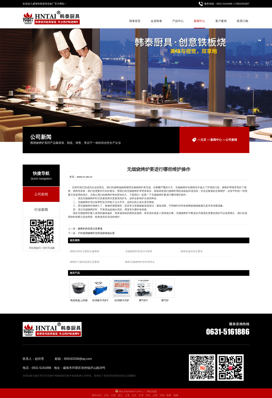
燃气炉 (165, 300)
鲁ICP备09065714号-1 (129, 391)
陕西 (168, 395)
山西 (155, 395)
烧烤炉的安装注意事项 (90, 228)
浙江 (120, 395)
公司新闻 (231, 139)
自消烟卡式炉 (121, 300)
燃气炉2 (143, 300)
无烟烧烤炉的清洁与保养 (138, 251)
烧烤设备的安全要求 (192, 251)
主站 (106, 395)
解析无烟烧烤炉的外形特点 (140, 261)
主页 (203, 139)
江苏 (113, 395)
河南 (162, 395)
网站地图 (152, 391)
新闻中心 (216, 139)
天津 (141, 395)
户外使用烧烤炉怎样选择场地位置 (96, 233)
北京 (134, 395)
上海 (127, 395)
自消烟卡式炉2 (100, 300)
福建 (175, 395)
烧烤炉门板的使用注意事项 (84, 261)
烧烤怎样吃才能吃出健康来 (84, 251)
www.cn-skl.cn (84, 176)
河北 (148, 395)
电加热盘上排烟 (78, 300)
